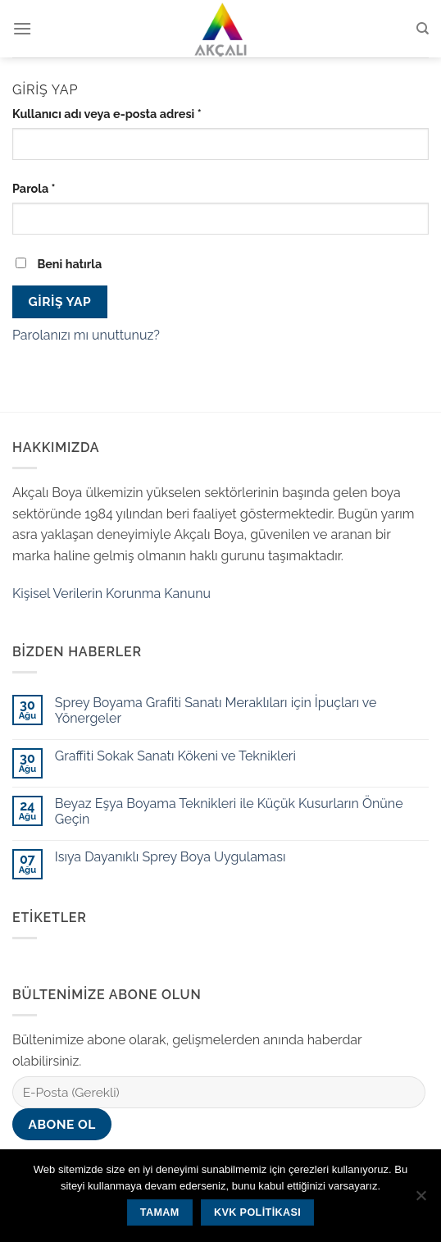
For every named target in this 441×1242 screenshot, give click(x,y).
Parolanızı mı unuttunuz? (86, 335)
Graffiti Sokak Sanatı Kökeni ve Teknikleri (175, 756)
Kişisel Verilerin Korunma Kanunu (111, 593)
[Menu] (22, 28)
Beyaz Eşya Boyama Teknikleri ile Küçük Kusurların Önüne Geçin (229, 811)
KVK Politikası (257, 1212)
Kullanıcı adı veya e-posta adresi (107, 114)
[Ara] (422, 28)
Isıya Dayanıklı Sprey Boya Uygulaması (170, 857)
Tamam (160, 1212)
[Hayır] (420, 1200)
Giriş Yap (60, 301)
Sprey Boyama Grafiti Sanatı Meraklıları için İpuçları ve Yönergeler (216, 710)
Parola (34, 188)
